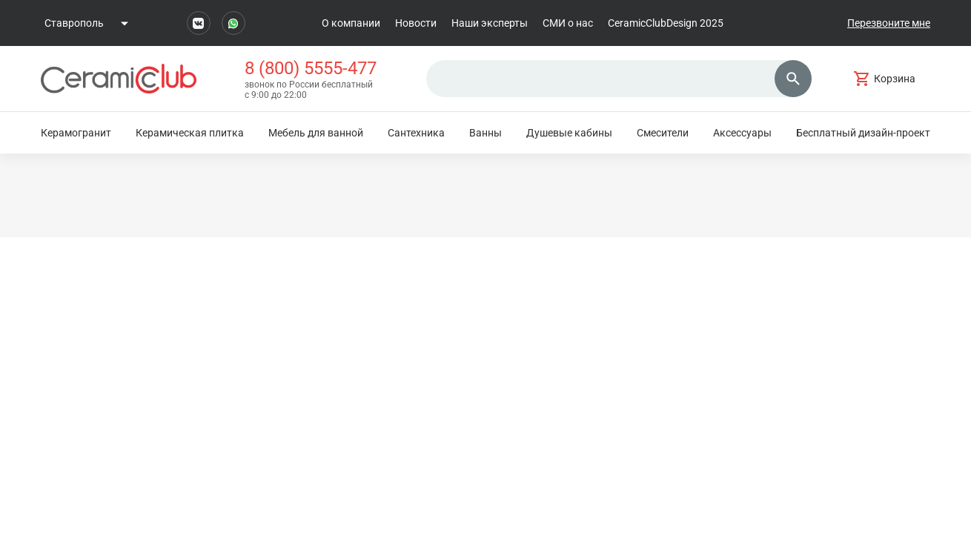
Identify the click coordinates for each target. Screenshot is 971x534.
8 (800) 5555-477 (311, 68)
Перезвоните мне (888, 23)
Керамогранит (76, 133)
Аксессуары (742, 133)
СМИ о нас (568, 23)
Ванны (485, 133)
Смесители (663, 133)
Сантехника (416, 133)
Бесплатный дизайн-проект (863, 133)
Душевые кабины (569, 133)
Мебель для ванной (315, 133)
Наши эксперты (489, 23)
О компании (351, 23)
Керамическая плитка (190, 133)
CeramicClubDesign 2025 (665, 23)
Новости (416, 23)
